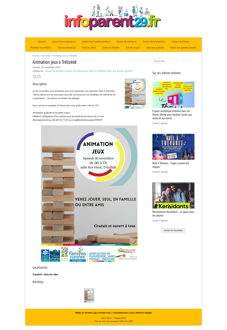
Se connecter (113, 321)
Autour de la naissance (63, 41)
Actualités (45, 56)
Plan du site (99, 321)
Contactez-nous (121, 312)
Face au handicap (67, 47)
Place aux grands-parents (183, 47)
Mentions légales (144, 312)
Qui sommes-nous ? (103, 312)
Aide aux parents (155, 47)
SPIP (131, 321)
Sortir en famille (111, 47)
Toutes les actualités (173, 230)
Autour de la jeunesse (154, 41)
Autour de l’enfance (126, 41)
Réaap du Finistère (84, 312)
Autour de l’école (180, 41)
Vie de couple (133, 47)
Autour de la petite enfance (96, 41)
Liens (131, 312)
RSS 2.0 (123, 321)
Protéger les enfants (41, 47)
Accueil (41, 41)
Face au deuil (89, 47)
